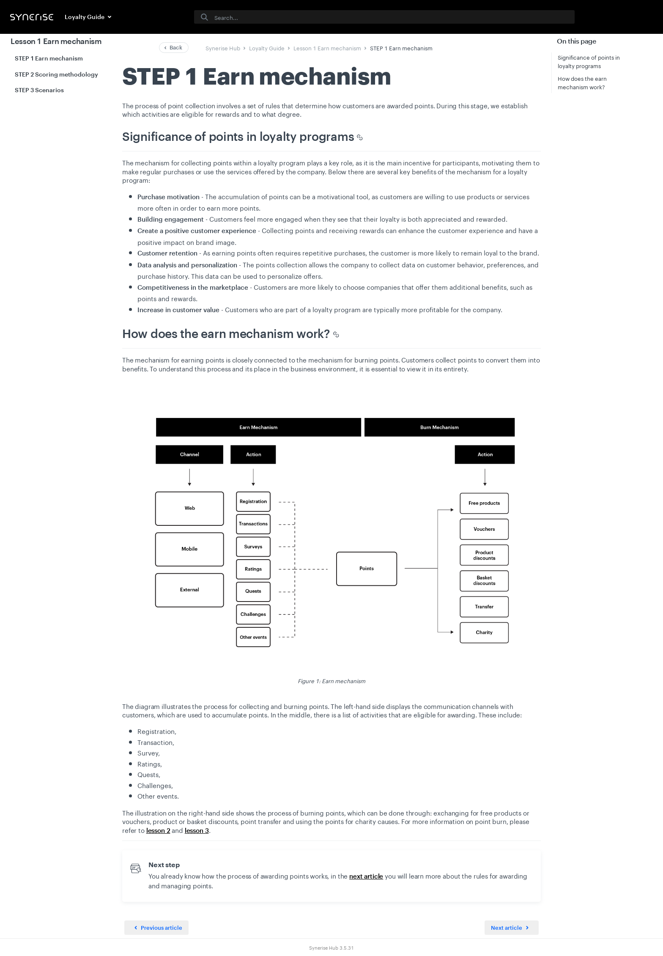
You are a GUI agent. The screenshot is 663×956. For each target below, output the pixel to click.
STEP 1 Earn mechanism (49, 58)
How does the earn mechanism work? (582, 82)
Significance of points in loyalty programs (589, 60)
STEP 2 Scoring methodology (56, 74)
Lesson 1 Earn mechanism (56, 41)
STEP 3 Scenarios (39, 89)
